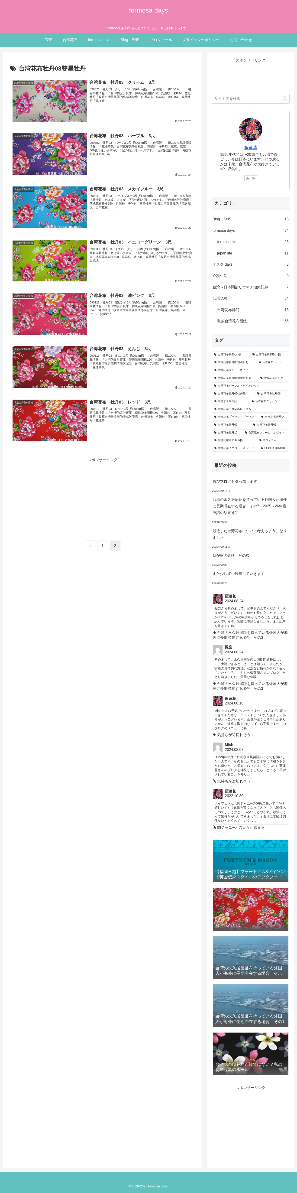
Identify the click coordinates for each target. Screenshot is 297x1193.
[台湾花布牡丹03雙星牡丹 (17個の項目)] (234, 362)
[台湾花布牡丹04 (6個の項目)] (274, 417)
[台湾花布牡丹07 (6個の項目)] (231, 424)
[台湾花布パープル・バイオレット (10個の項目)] (250, 385)
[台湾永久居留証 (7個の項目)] (230, 401)
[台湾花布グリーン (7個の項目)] (269, 401)
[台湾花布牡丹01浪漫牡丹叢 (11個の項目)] (234, 378)
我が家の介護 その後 (231, 555)
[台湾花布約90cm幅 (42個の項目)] (230, 354)
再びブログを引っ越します (235, 481)
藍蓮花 (250, 147)
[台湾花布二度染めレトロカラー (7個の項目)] (250, 409)
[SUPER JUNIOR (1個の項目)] (274, 448)
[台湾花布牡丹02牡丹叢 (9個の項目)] (233, 393)
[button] (285, 98)
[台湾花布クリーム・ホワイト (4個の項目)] (266, 432)
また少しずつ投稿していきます (239, 574)
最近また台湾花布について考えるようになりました (250, 534)
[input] (251, 99)
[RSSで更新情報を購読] (254, 178)
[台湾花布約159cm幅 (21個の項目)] (269, 354)
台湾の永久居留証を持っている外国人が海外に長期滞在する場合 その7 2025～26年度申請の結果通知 (250, 506)
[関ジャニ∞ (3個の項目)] (273, 440)
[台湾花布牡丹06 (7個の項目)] (272, 393)
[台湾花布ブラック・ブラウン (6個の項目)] (235, 417)
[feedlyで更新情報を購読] (247, 178)
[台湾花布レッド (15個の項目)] (273, 362)
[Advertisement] (102, 495)
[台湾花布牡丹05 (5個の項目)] (270, 424)
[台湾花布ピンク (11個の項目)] (273, 378)
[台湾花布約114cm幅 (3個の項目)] (234, 440)
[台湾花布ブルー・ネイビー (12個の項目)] (250, 370)
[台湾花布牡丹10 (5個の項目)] (227, 432)
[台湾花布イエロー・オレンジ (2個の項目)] (235, 448)
